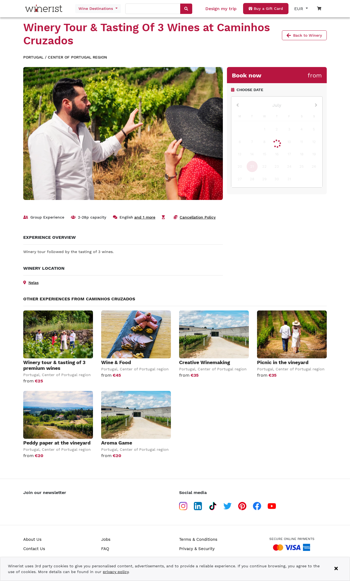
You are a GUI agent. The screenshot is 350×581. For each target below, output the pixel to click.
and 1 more (144, 217)
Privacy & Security (197, 548)
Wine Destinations (96, 8)
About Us (32, 539)
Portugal (33, 57)
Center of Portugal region (77, 57)
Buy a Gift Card (266, 8)
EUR (299, 8)
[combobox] (153, 9)
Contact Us (34, 548)
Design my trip (221, 8)
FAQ (105, 548)
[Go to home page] (45, 8)
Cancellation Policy (198, 217)
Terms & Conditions (198, 539)
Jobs (105, 539)
